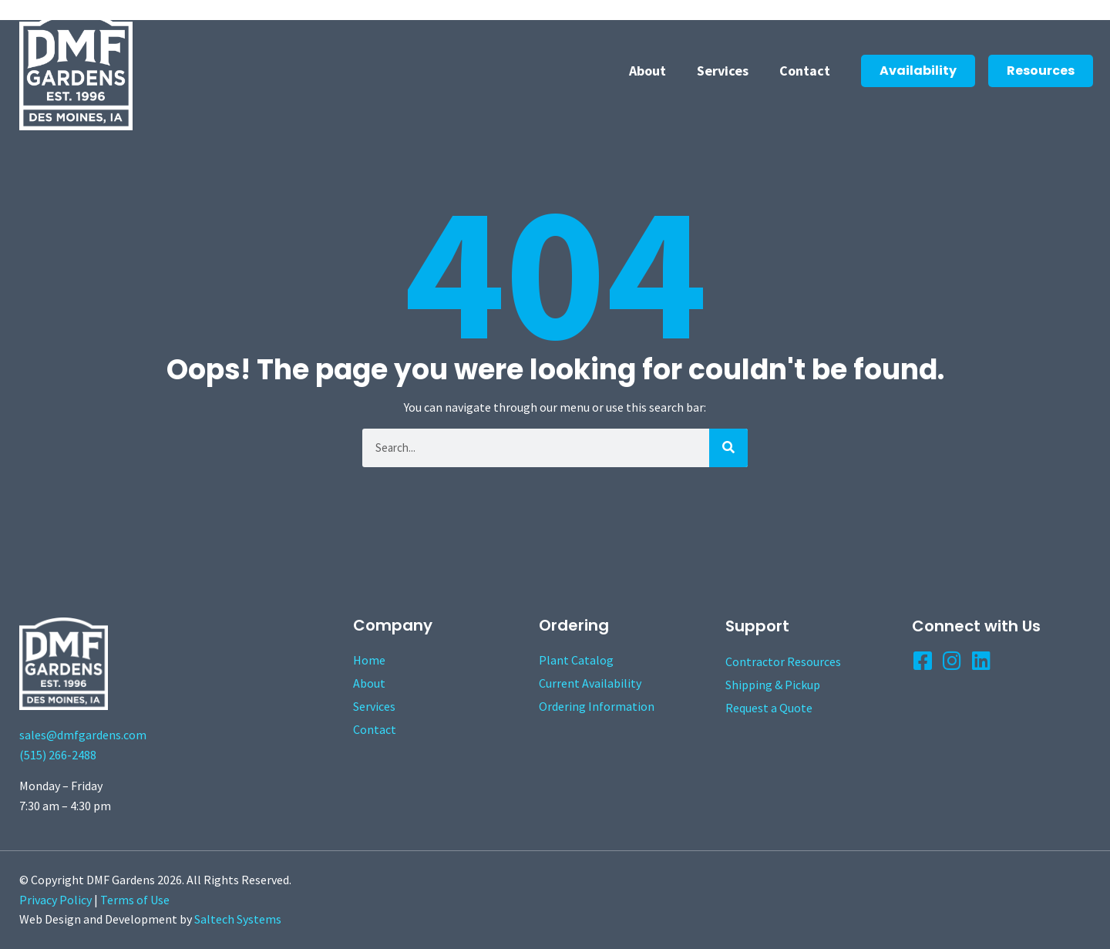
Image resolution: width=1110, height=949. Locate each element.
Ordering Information (596, 706)
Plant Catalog (576, 660)
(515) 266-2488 (57, 754)
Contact (804, 70)
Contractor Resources (783, 661)
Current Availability (590, 683)
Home (369, 660)
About (647, 70)
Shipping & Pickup (772, 684)
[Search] (728, 448)
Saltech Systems (237, 919)
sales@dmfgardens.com (82, 734)
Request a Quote (768, 707)
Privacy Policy (55, 899)
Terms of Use (135, 899)
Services (722, 70)
